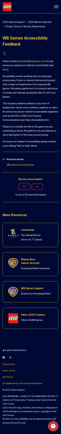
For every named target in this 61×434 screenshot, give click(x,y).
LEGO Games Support (14, 22)
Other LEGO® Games (33, 314)
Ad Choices (8, 377)
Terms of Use (9, 371)
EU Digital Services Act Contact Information (22, 383)
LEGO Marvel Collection (40, 22)
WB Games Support (32, 288)
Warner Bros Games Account (30, 261)
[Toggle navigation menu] (56, 6)
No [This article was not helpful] (37, 187)
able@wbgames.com (35, 61)
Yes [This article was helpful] (24, 187)
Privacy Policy (9, 364)
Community (27, 229)
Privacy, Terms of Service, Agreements (25, 26)
